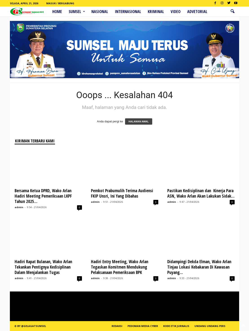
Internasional (128, 11)
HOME (57, 11)
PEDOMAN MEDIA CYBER (143, 326)
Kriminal (156, 11)
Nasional (99, 11)
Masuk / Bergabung (60, 3)
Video (176, 11)
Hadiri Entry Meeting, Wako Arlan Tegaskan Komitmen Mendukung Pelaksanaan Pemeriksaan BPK (119, 267)
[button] (232, 11)
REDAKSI (117, 326)
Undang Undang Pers (209, 326)
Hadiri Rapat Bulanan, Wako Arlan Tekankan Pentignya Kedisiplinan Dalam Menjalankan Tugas (43, 267)
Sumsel (77, 11)
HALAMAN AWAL (138, 121)
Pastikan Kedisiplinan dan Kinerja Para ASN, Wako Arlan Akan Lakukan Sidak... (201, 193)
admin (19, 207)
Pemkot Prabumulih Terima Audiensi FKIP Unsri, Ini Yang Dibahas (122, 193)
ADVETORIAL (197, 11)
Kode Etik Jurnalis (176, 326)
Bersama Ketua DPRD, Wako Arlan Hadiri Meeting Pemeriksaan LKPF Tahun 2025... (43, 196)
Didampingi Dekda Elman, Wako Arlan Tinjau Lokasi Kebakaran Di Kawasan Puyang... (199, 267)
